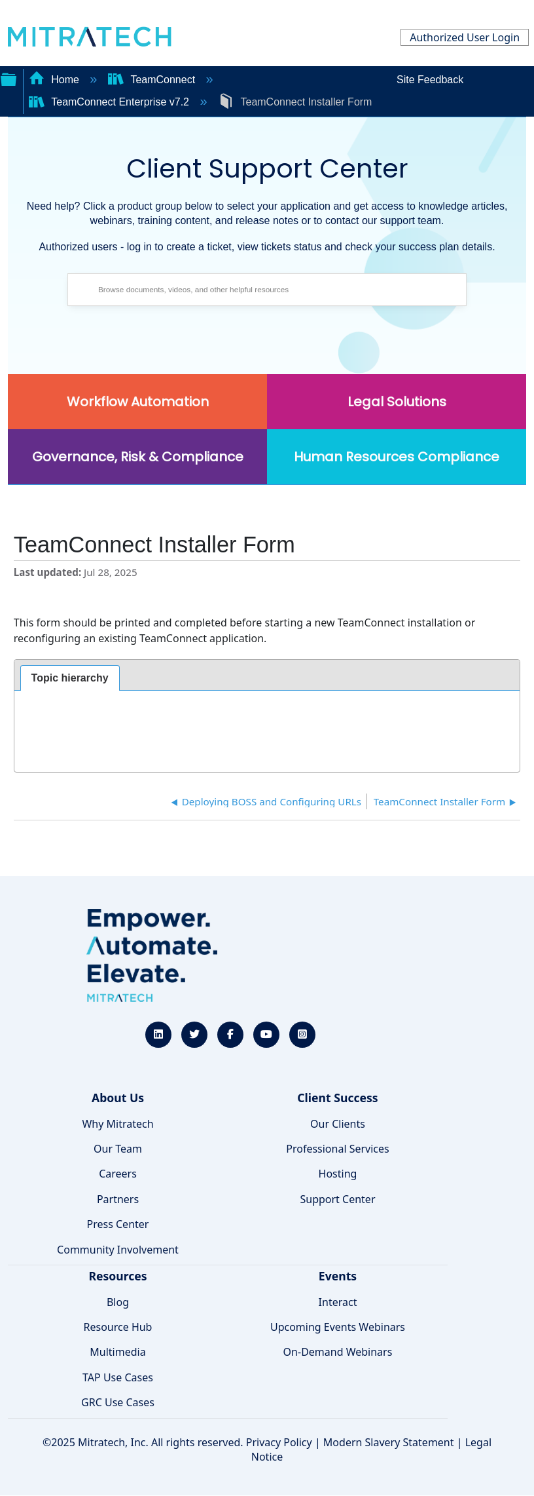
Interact (338, 1302)
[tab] (70, 678)
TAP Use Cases (117, 1377)
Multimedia (117, 1352)
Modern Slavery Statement (388, 1442)
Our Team (118, 1148)
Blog (118, 1302)
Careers (118, 1173)
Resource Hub (118, 1327)
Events (338, 1276)
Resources (117, 1276)
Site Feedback (430, 79)
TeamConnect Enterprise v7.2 (110, 101)
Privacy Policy (279, 1442)
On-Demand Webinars (338, 1352)
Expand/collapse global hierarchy (8, 78)
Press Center (118, 1224)
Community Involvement (118, 1249)
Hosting (338, 1173)
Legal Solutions (396, 402)
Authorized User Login (465, 37)
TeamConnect (153, 79)
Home (55, 79)
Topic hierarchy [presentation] (70, 677)
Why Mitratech (117, 1124)
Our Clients (337, 1124)
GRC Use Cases (117, 1402)
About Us (118, 1097)
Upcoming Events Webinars (337, 1327)
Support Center (337, 1199)
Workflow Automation (138, 402)
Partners (118, 1199)
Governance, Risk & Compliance (137, 457)
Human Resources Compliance (396, 457)
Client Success (337, 1097)
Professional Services (337, 1148)
